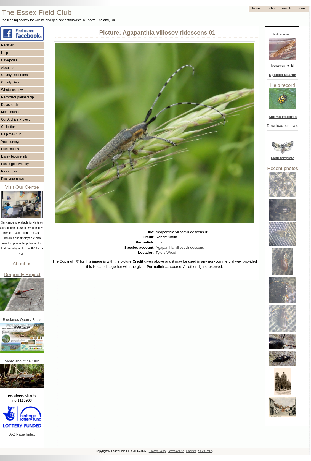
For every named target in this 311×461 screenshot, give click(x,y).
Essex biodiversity (14, 156)
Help (4, 53)
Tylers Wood (166, 252)
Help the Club (11, 134)
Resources (9, 171)
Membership (10, 112)
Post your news (12, 179)
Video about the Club (22, 361)
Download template (282, 126)
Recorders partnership (17, 97)
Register (7, 45)
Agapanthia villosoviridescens (180, 247)
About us (7, 68)
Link (159, 242)
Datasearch (9, 105)
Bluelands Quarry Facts (22, 320)
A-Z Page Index (22, 434)
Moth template (282, 158)
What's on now (12, 90)
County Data (10, 82)
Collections (9, 127)
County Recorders (14, 75)
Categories (9, 60)
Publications (10, 149)
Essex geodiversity (15, 164)
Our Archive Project (15, 119)
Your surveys (10, 142)
